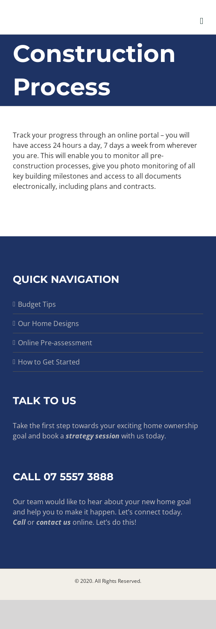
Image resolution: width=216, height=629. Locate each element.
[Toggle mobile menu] (201, 21)
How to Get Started (49, 362)
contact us (53, 522)
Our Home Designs (48, 323)
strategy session (93, 436)
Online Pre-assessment (55, 342)
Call (19, 522)
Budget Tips (37, 304)
